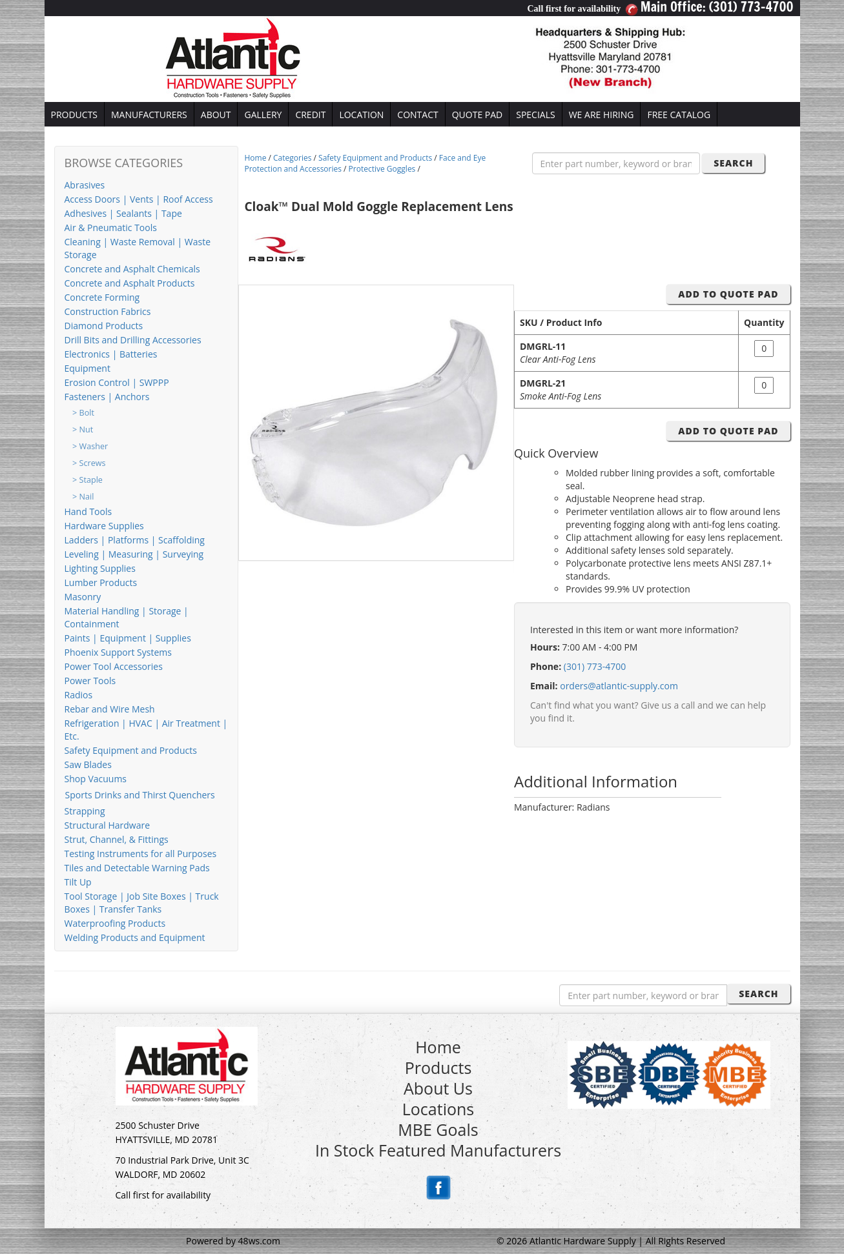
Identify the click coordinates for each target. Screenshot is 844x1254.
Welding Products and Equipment (135, 937)
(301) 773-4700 (595, 666)
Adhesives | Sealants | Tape (123, 213)
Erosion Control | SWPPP (117, 382)
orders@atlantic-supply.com (619, 686)
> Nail (83, 496)
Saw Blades (88, 764)
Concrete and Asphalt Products (130, 283)
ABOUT (216, 114)
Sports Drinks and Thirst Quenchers (140, 795)
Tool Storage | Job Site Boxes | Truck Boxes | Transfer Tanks (142, 902)
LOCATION (361, 114)
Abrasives (85, 185)
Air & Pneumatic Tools (111, 227)
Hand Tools (88, 511)
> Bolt (83, 412)
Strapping (85, 811)
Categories (292, 157)
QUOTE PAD (477, 114)
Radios (79, 695)
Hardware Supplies (104, 526)
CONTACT (417, 114)
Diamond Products (104, 325)
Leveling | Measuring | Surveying (134, 554)
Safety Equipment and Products (131, 750)
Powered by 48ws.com (233, 1241)
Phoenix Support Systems (118, 652)
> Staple (87, 479)
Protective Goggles (382, 168)
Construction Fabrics (108, 311)
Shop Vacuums (96, 779)
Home (256, 157)
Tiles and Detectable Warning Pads (137, 868)
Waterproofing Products (115, 923)
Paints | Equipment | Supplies (128, 638)
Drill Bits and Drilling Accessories (133, 340)
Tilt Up (78, 882)
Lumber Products (101, 582)
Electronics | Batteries (111, 354)
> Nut (82, 429)
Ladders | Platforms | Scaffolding (135, 540)
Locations (438, 1109)
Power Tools (90, 680)
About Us (438, 1088)
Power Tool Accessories (114, 666)
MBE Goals (438, 1129)
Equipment (87, 368)
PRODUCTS (74, 114)
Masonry (83, 597)
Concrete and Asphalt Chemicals (132, 269)
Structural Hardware (107, 825)
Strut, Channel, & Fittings (117, 839)
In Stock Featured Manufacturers (438, 1150)
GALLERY (263, 114)
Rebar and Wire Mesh (110, 709)
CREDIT (310, 114)
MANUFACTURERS (149, 114)
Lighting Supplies (100, 568)
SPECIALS (535, 114)
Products (438, 1067)
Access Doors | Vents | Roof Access (139, 199)
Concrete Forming (102, 297)
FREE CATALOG (678, 114)
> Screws (88, 463)
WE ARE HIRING (601, 114)
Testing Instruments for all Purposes (141, 853)
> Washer (90, 446)
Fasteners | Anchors (107, 396)
